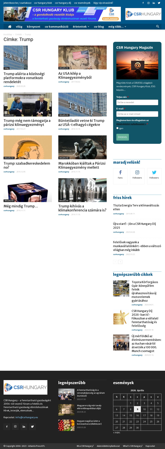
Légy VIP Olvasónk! (103, 2)
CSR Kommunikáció (56, 26)
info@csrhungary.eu (26, 417)
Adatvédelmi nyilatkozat (108, 446)
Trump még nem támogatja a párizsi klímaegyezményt (27, 122)
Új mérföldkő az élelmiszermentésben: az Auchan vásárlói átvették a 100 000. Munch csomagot (146, 343)
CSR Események (82, 2)
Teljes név (122, 97)
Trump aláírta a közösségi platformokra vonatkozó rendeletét (24, 78)
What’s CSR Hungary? (133, 446)
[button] (157, 26)
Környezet (33, 26)
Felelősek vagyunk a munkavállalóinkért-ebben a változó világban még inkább (137, 246)
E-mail (120, 108)
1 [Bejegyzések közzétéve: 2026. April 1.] (130, 403)
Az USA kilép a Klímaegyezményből (75, 75)
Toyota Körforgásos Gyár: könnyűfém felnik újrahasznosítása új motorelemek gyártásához (145, 291)
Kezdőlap (8, 34)
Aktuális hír (63, 68)
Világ (19, 26)
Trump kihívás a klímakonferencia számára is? (82, 208)
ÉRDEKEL (122, 137)
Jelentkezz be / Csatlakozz (17, 2)
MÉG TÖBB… (117, 26)
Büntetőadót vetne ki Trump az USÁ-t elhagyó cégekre (81, 122)
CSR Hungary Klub (43, 2)
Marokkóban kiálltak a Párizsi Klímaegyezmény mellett (82, 165)
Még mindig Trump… (21, 206)
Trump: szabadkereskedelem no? (27, 165)
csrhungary (9, 86)
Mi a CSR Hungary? (85, 446)
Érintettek (81, 26)
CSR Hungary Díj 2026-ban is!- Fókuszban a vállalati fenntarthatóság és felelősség (145, 318)
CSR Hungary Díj (63, 2)
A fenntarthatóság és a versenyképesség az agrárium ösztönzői (91, 393)
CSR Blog (99, 26)
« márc (116, 432)
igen (121, 128)
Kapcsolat (150, 446)
